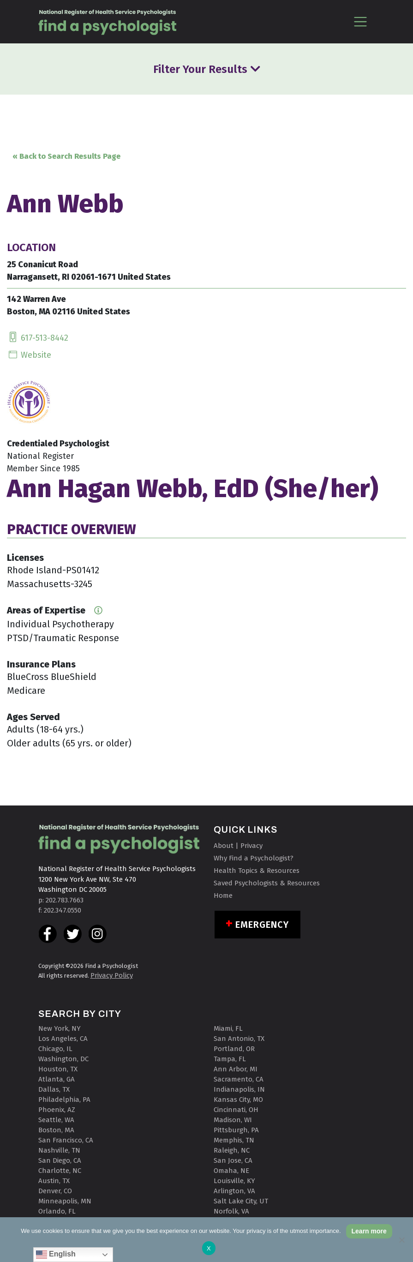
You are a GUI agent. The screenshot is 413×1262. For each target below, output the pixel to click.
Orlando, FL (57, 1211)
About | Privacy (238, 845)
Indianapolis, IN (239, 1089)
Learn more (369, 1231)
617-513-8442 (37, 338)
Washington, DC (63, 1059)
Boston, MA (56, 1130)
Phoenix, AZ (56, 1110)
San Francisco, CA (65, 1140)
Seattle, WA (56, 1120)
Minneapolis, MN (64, 1201)
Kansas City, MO (238, 1099)
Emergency (262, 924)
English (56, 1254)
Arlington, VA (234, 1191)
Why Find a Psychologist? (253, 858)
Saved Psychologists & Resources (267, 883)
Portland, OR (234, 1049)
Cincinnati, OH (236, 1110)
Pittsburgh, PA (236, 1130)
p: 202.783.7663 (61, 900)
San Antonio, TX (239, 1038)
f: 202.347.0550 (59, 910)
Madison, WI (233, 1120)
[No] (401, 1239)
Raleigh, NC (232, 1150)
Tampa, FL (230, 1059)
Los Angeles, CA (63, 1038)
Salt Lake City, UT (241, 1201)
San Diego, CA (59, 1160)
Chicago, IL (55, 1049)
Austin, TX (54, 1181)
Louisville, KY (234, 1181)
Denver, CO (55, 1191)
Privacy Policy (111, 975)
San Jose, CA (233, 1160)
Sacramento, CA (238, 1079)
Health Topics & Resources (256, 870)
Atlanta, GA (56, 1079)
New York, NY (59, 1028)
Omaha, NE (231, 1170)
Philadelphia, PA (64, 1099)
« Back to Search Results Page (66, 156)
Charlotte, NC (59, 1170)
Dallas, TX (54, 1089)
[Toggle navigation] (360, 21)
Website (29, 355)
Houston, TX (58, 1069)
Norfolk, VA (231, 1211)
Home (223, 895)
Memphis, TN (234, 1140)
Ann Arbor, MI (235, 1069)
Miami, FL (228, 1028)
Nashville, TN (59, 1150)
